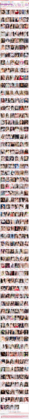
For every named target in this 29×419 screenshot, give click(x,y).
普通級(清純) (13, 6)
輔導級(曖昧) (9, 6)
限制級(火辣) (5, 6)
